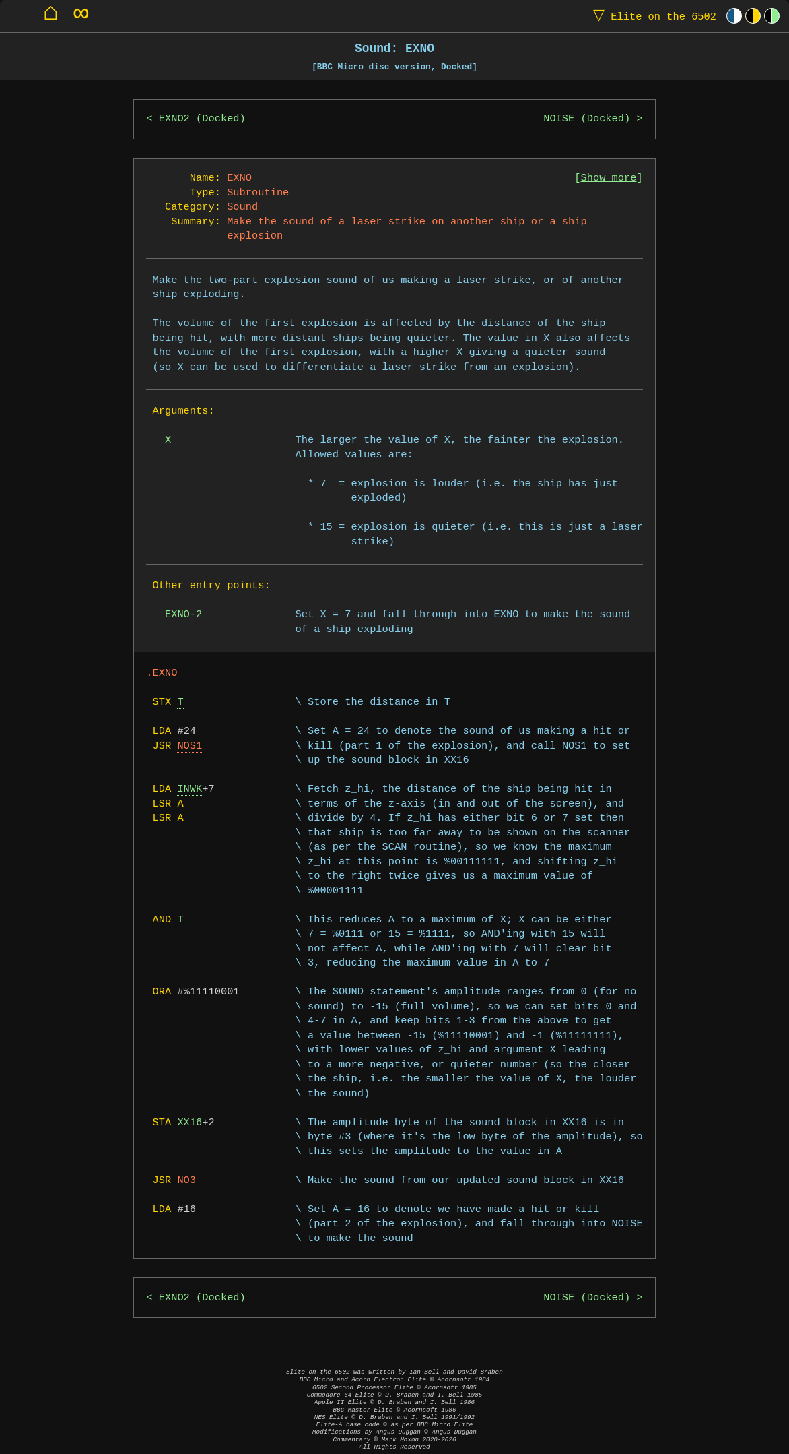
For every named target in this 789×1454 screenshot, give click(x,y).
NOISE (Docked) (586, 119)
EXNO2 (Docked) (202, 119)
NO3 (186, 1181)
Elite (651, 16)
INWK (189, 789)
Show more (609, 178)
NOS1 (189, 746)
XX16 (189, 1123)
